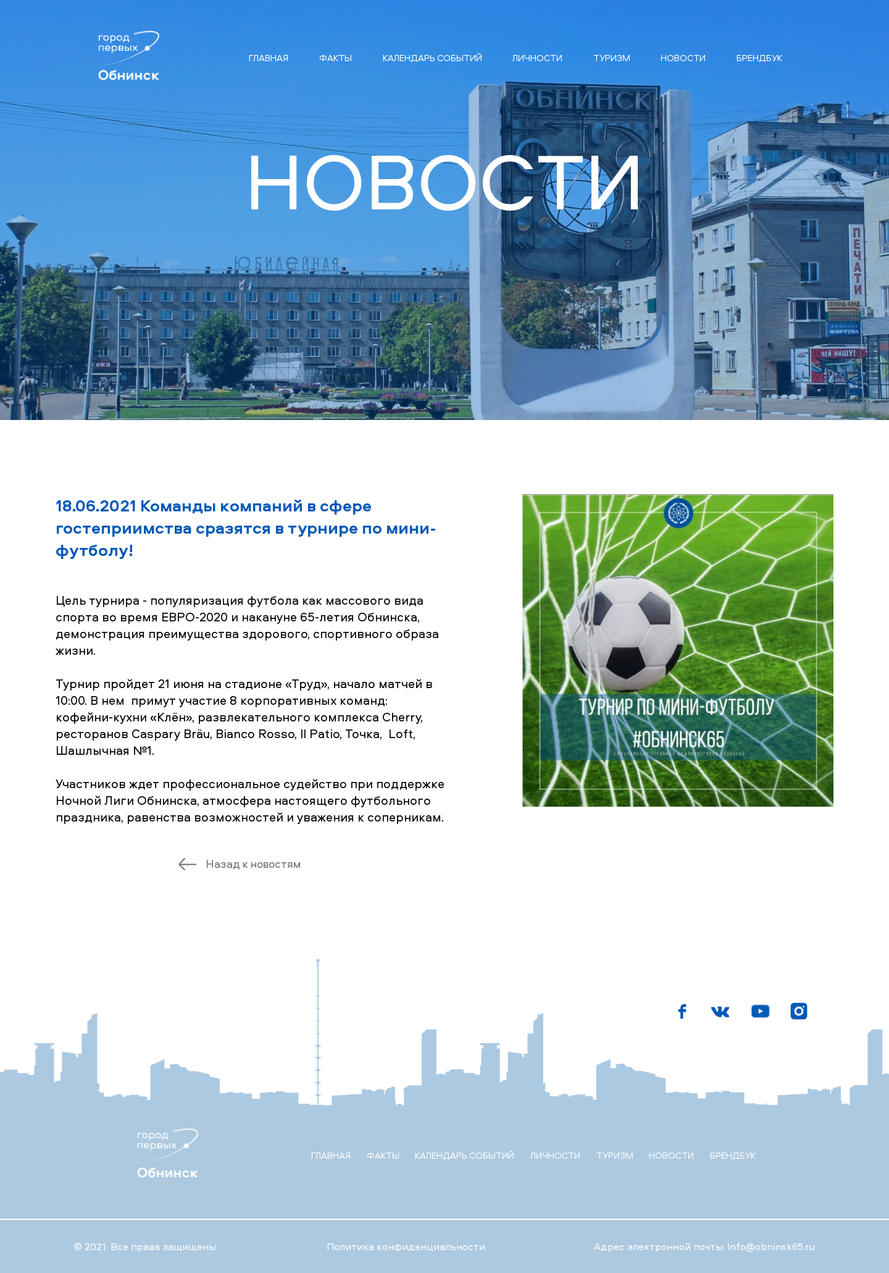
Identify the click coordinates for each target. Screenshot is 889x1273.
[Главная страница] (125, 57)
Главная (268, 58)
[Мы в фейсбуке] (682, 1011)
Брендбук (759, 58)
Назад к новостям (253, 864)
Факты (335, 58)
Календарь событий (432, 58)
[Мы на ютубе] (760, 1011)
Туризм (611, 58)
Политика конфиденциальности (406, 1246)
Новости (683, 58)
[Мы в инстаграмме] (799, 1011)
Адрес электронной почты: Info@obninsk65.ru (704, 1246)
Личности (537, 58)
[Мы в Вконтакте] (721, 1011)
